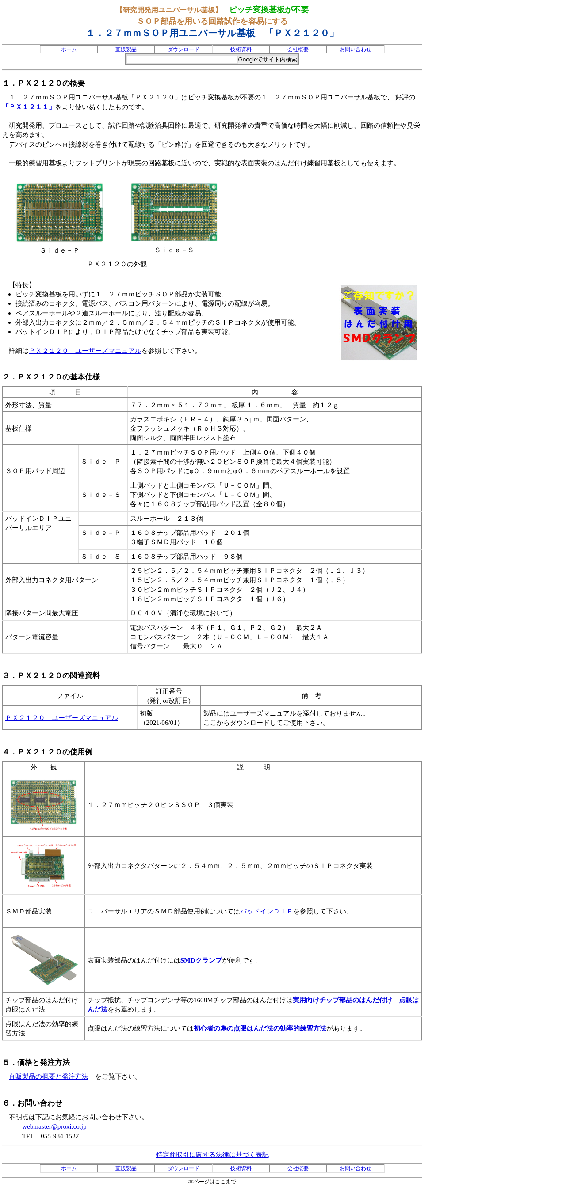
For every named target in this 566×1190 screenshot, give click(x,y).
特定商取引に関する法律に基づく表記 (212, 1154)
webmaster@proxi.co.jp (54, 1126)
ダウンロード (183, 49)
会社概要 (298, 49)
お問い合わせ (355, 49)
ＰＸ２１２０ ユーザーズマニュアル (85, 350)
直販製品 (126, 49)
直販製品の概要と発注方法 (48, 1076)
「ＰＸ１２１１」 (28, 106)
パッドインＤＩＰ (266, 911)
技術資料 (241, 49)
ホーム (69, 49)
